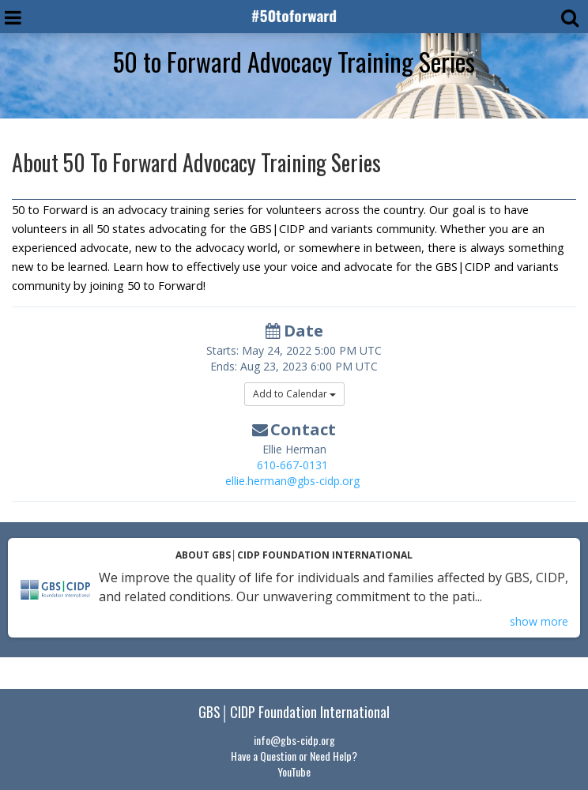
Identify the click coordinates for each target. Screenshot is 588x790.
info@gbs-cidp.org (294, 740)
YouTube (294, 771)
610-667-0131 (292, 464)
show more (539, 621)
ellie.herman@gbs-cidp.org (292, 480)
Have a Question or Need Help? (294, 755)
